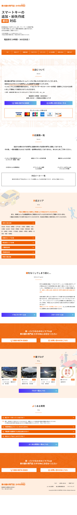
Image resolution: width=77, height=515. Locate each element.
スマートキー (43, 52)
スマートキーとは (57, 335)
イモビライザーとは (19, 335)
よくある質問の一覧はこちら (38, 464)
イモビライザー (34, 52)
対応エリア (16, 52)
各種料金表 (25, 52)
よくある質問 (52, 52)
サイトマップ (71, 506)
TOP (7, 52)
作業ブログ (69, 52)
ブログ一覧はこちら (38, 410)
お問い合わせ (60, 52)
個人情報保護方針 (60, 506)
